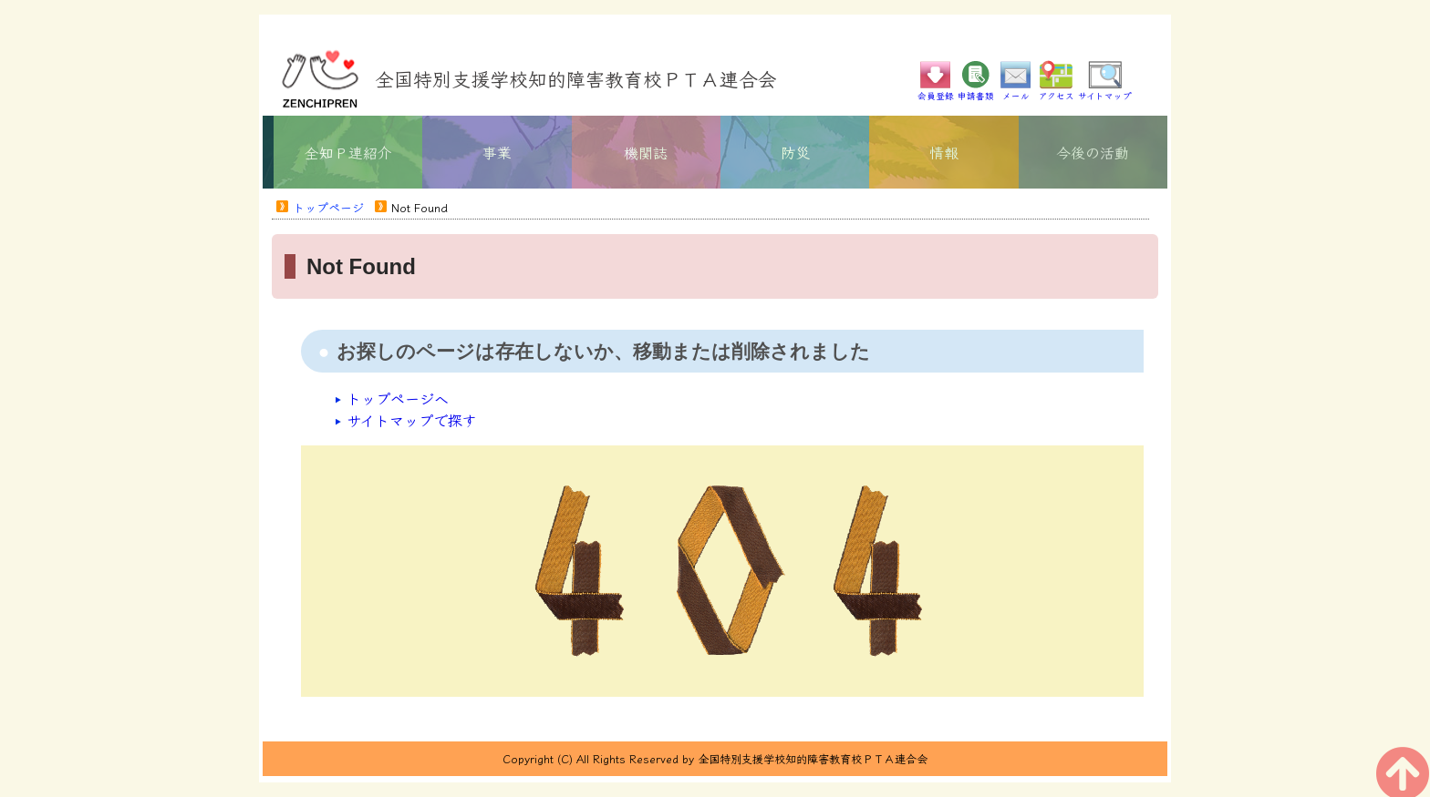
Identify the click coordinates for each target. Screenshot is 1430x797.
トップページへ (398, 398)
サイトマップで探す (412, 420)
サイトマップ (1105, 90)
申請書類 (976, 90)
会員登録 (935, 90)
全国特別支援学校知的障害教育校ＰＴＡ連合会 (576, 78)
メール (1016, 90)
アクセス (1056, 90)
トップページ (328, 207)
